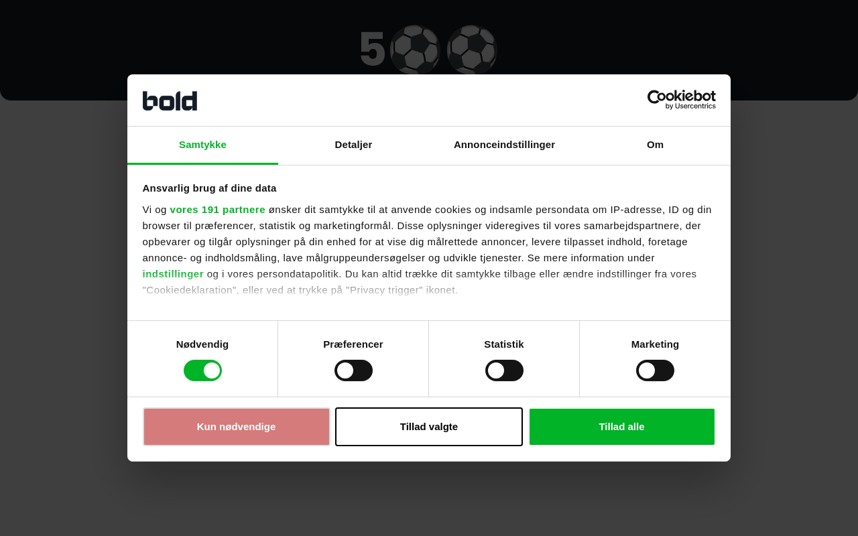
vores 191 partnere (217, 209)
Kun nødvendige (236, 426)
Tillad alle (621, 426)
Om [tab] (655, 144)
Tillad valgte (429, 426)
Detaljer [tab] (354, 144)
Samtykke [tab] (203, 144)
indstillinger (173, 273)
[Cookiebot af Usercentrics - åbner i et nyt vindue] (657, 100)
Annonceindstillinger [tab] (504, 144)
